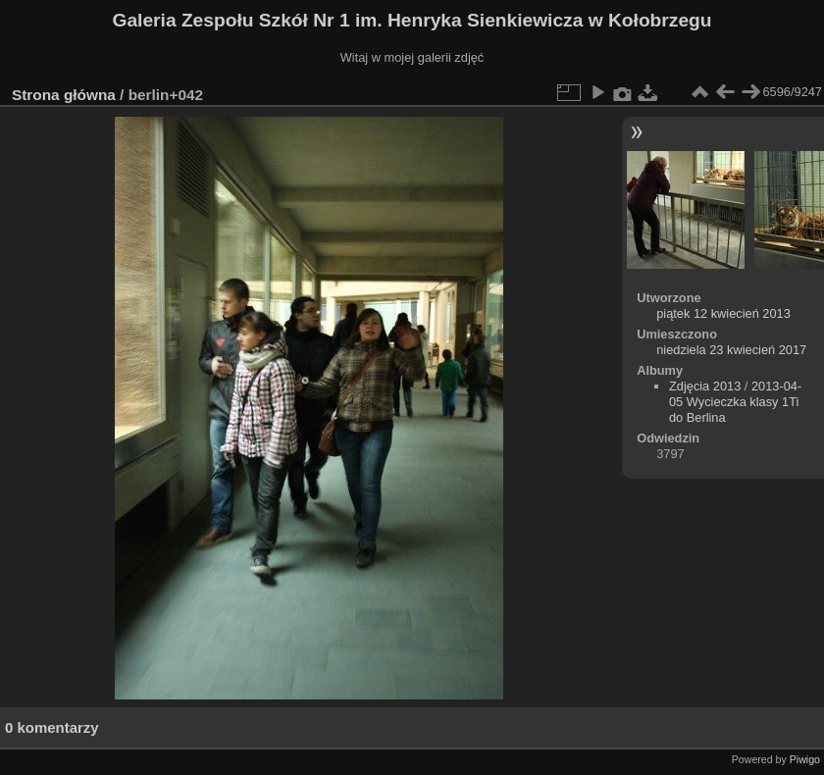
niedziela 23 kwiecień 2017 (731, 349)
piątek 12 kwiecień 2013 (723, 313)
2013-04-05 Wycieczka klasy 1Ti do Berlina (735, 402)
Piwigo (805, 759)
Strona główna (64, 94)
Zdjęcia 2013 (705, 386)
